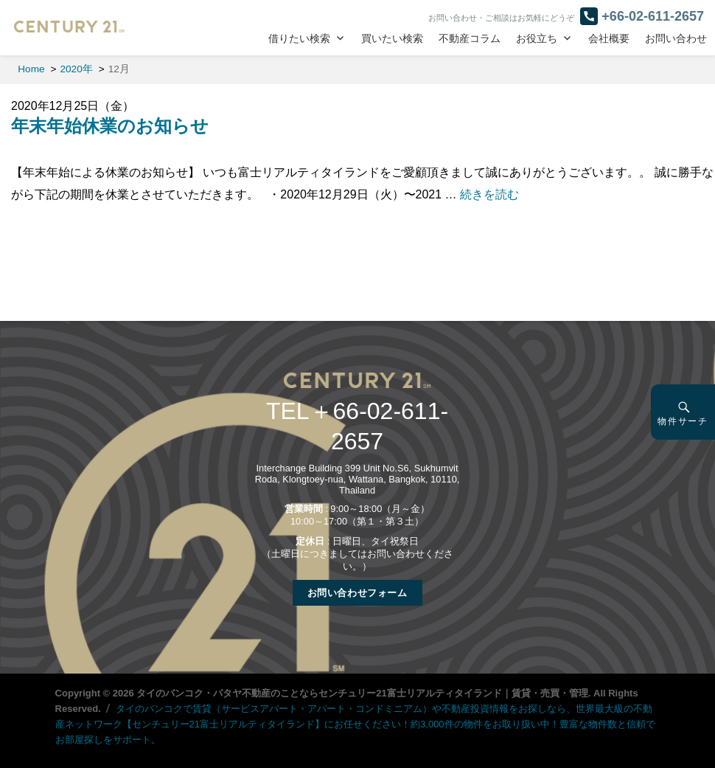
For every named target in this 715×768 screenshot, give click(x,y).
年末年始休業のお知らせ (110, 126)
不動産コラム (470, 38)
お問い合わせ (676, 38)
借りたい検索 (299, 38)
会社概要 (608, 38)
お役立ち (536, 38)
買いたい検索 (392, 38)
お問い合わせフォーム (357, 592)
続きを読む (489, 194)
